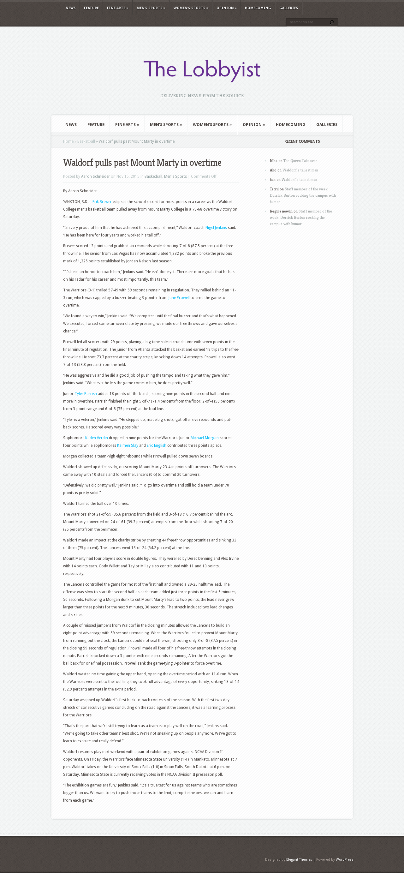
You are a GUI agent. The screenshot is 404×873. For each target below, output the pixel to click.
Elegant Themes (299, 860)
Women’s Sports (191, 8)
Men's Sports (175, 176)
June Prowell (179, 298)
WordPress (345, 860)
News (71, 8)
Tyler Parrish (85, 394)
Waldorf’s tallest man (300, 170)
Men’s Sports (151, 8)
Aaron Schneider (95, 176)
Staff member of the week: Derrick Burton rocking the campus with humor (303, 195)
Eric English (156, 445)
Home (68, 141)
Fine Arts (117, 8)
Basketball (86, 141)
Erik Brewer (102, 202)
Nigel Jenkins (216, 227)
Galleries (288, 8)
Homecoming (258, 8)
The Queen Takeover (300, 160)
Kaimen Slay (127, 445)
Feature (91, 8)
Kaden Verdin (96, 438)
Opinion (227, 8)
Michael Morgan (205, 438)
